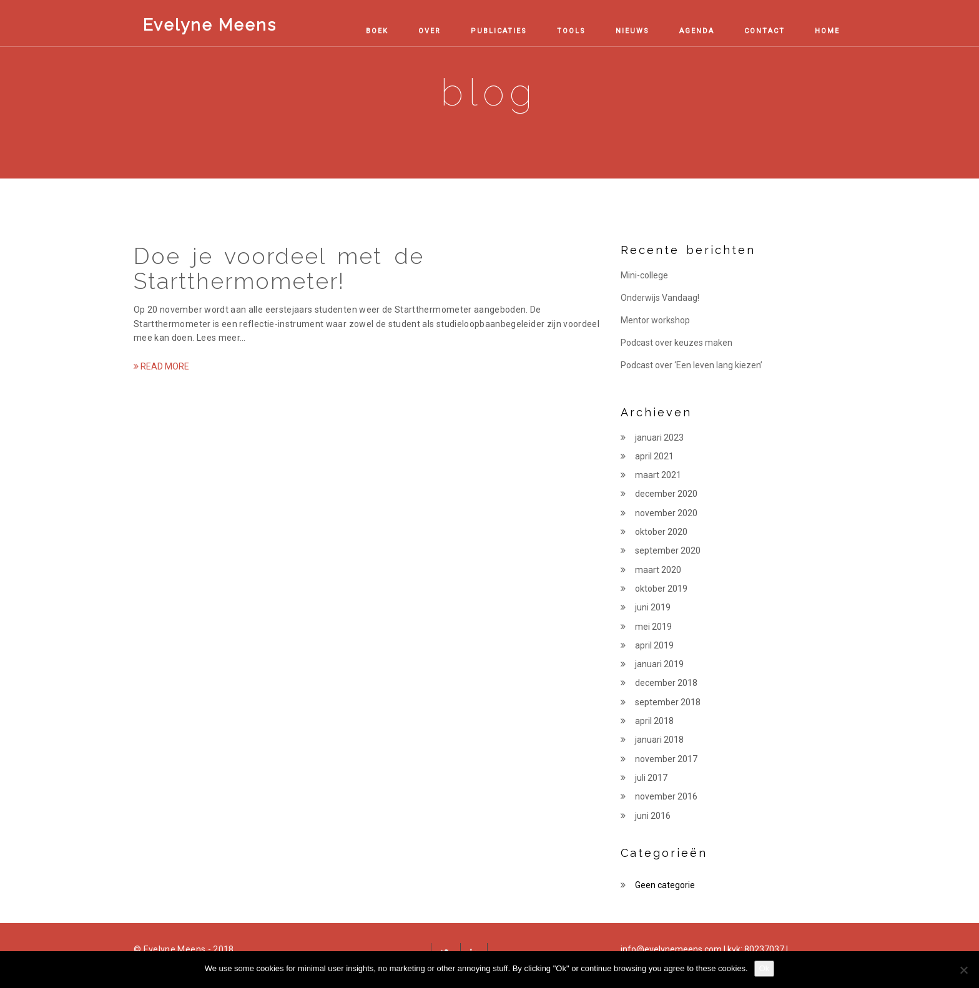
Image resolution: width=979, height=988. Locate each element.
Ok (764, 968)
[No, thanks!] (963, 970)
